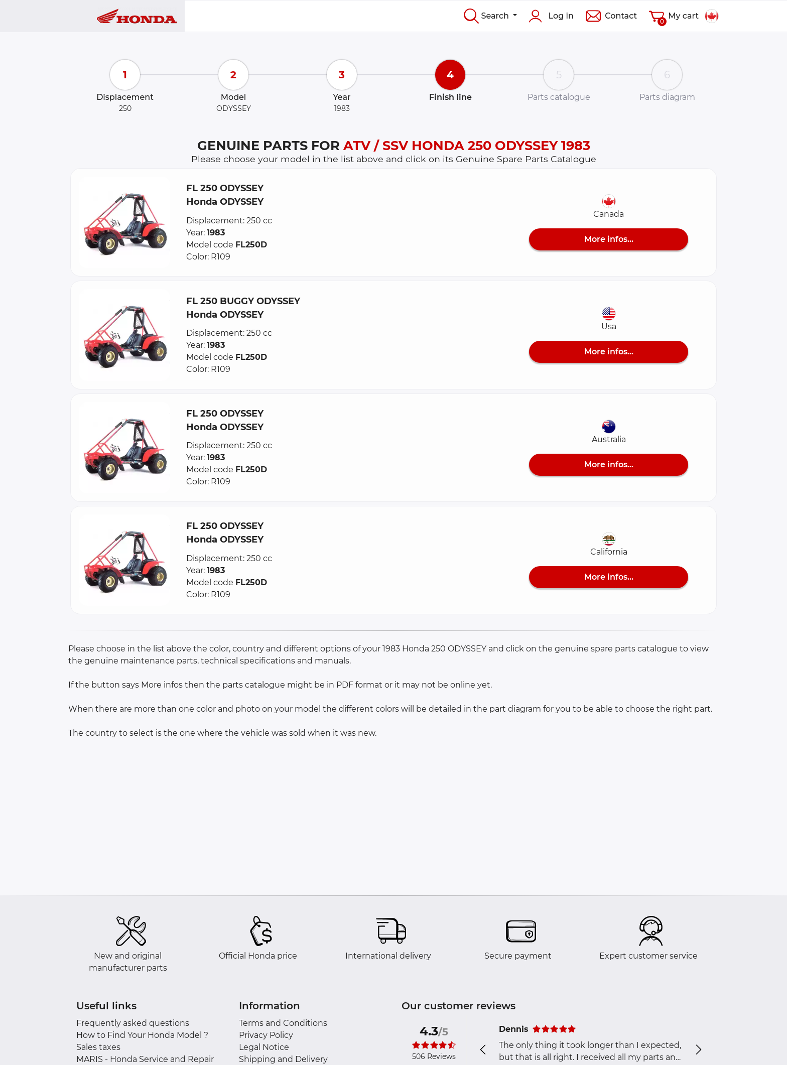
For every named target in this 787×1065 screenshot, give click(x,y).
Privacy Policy (266, 1035)
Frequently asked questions (132, 1023)
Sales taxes (98, 1047)
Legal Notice (264, 1047)
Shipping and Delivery (283, 1059)
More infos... (608, 239)
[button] (124, 222)
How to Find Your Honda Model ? (142, 1035)
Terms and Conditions (283, 1023)
